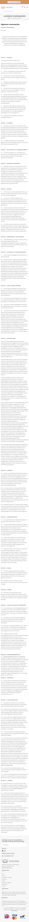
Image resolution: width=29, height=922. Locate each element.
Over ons (3, 875)
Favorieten (22, 6)
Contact (3, 886)
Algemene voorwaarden (6, 882)
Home (10, 18)
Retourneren (4, 879)
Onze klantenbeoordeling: (14, 2)
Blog (3, 873)
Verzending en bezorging (6, 877)
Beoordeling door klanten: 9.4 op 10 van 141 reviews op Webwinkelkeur (14, 910)
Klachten (3, 880)
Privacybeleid (4, 884)
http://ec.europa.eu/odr (7, 765)
